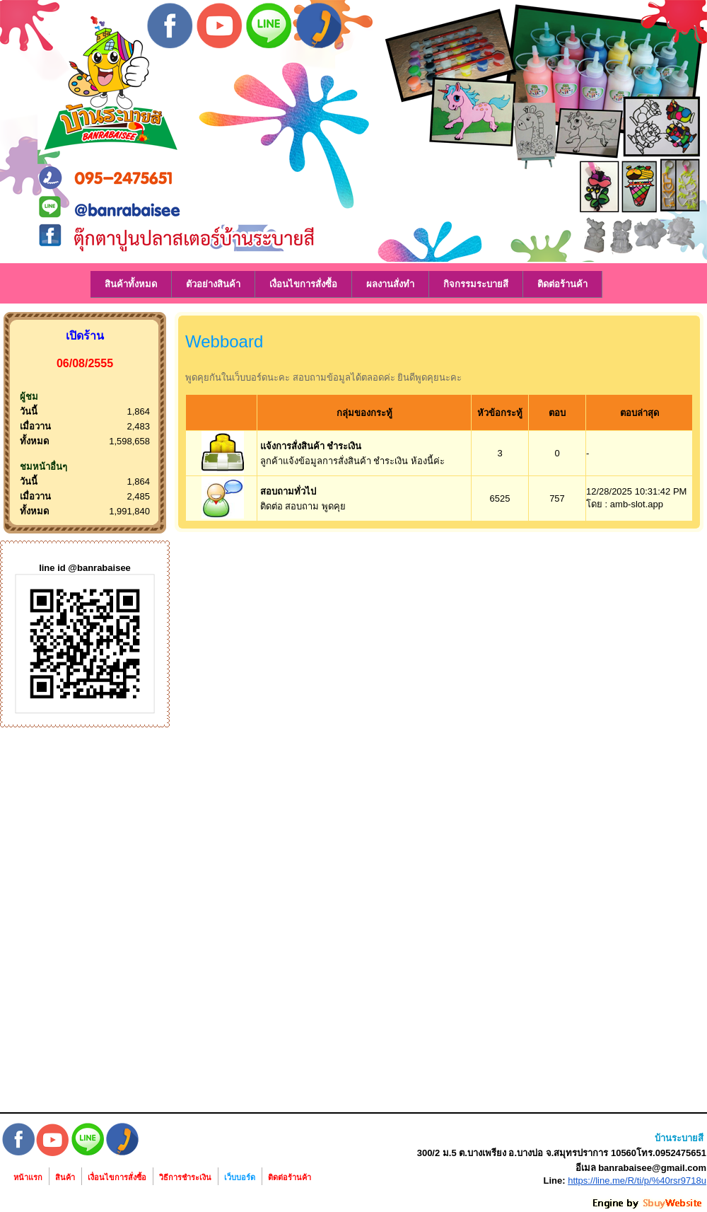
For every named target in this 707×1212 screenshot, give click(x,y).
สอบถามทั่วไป (288, 491)
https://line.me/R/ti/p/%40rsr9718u (637, 1180)
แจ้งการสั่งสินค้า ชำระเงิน (311, 446)
